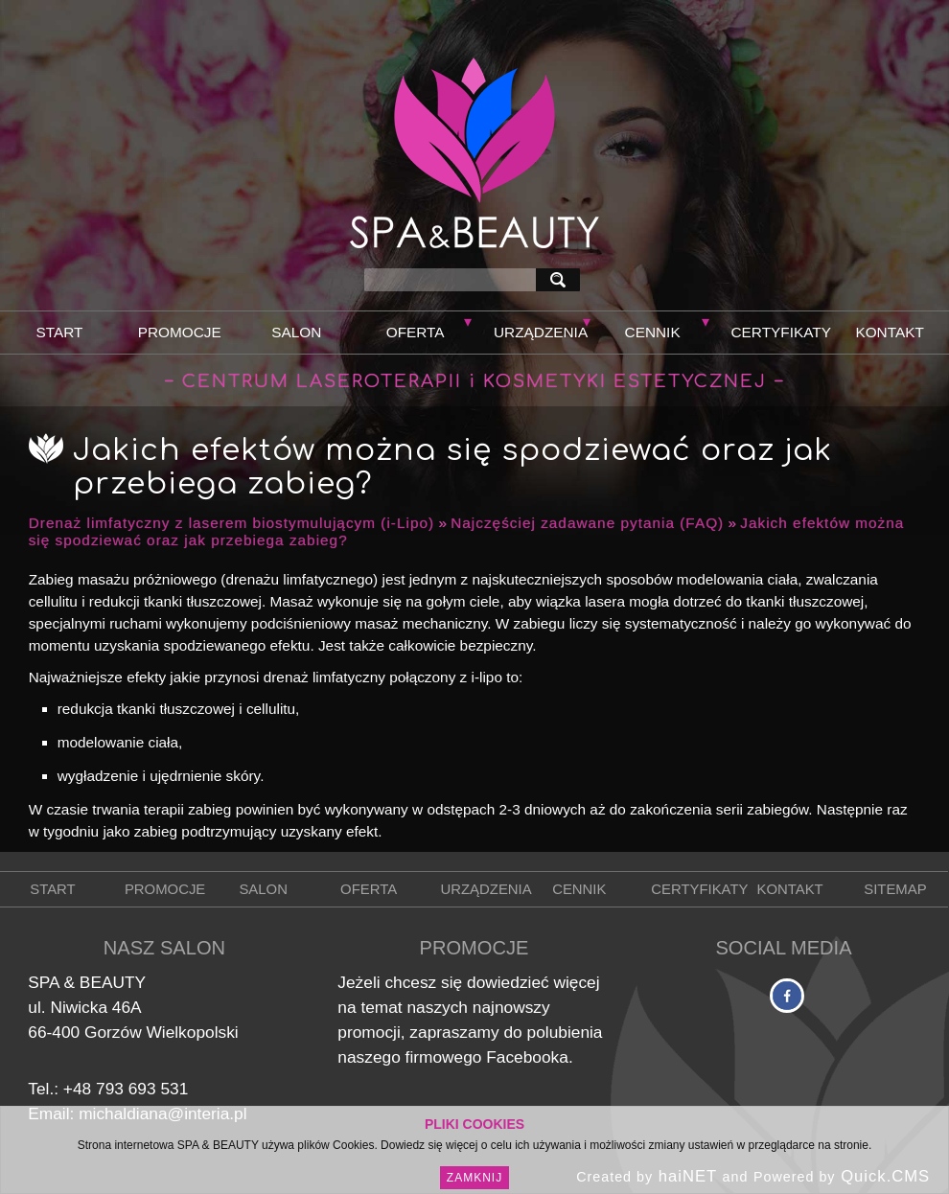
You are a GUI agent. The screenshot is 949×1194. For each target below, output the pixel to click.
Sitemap (895, 889)
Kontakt (889, 332)
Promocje (179, 332)
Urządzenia (541, 332)
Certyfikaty (781, 332)
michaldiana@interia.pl (162, 1113)
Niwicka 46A (95, 1007)
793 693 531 (142, 1088)
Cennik (653, 332)
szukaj (562, 279)
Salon (296, 332)
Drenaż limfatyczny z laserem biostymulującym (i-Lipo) (231, 523)
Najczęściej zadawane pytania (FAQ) (587, 523)
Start (58, 332)
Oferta (415, 332)
